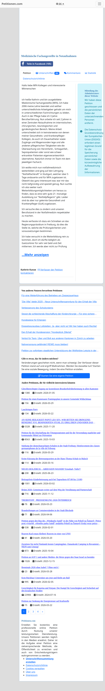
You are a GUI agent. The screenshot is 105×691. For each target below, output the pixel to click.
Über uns (30, 671)
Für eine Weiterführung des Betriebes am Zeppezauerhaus (49, 295)
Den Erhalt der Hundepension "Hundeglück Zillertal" (46, 332)
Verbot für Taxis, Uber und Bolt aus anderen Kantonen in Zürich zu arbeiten (57, 338)
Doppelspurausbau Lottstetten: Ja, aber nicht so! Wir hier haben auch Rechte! (59, 326)
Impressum (32, 675)
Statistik (90, 73)
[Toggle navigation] (99, 4)
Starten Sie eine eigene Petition (55, 375)
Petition (27, 73)
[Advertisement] (61, 31)
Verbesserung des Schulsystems (37, 308)
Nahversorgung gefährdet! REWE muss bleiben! (44, 344)
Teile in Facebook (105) (36, 63)
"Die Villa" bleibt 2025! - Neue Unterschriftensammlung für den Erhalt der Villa (59, 302)
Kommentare (72, 73)
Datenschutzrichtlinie (34, 78)
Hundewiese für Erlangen (33, 320)
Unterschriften (47, 73)
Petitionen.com (12, 4)
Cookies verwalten (35, 668)
